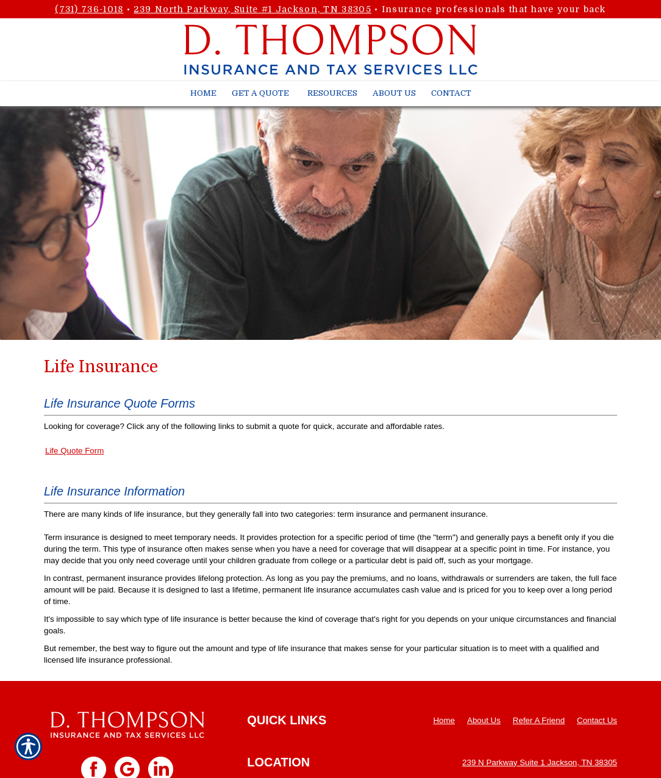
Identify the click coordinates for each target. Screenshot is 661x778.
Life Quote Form (74, 450)
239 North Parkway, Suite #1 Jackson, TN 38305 (252, 9)
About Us (484, 720)
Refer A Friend (539, 720)
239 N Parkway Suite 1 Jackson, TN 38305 (539, 762)
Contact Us (597, 720)
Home (444, 720)
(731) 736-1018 (89, 9)
